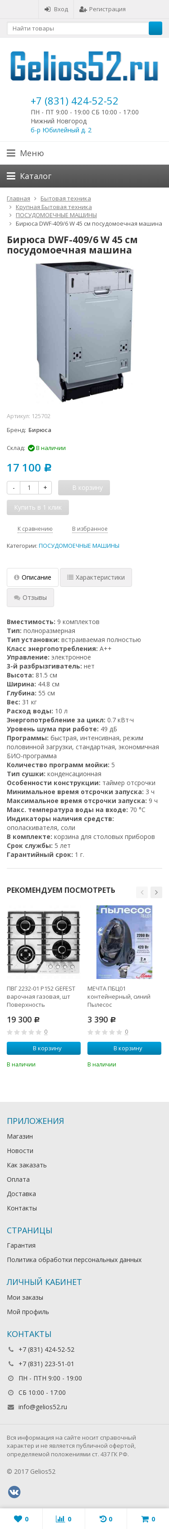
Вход (56, 9)
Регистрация (102, 9)
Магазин (20, 1136)
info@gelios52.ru (42, 1406)
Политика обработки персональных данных (74, 1259)
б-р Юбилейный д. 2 (61, 130)
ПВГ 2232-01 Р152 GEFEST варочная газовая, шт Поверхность (41, 996)
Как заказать (27, 1165)
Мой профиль (28, 1311)
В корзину (42, 1048)
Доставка (21, 1193)
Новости (20, 1150)
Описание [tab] (32, 577)
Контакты (22, 1208)
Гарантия (21, 1245)
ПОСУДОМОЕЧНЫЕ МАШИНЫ (79, 546)
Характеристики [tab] (96, 577)
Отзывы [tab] (30, 597)
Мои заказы (25, 1297)
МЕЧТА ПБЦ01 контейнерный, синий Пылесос (119, 996)
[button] (142, 892)
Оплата (18, 1179)
